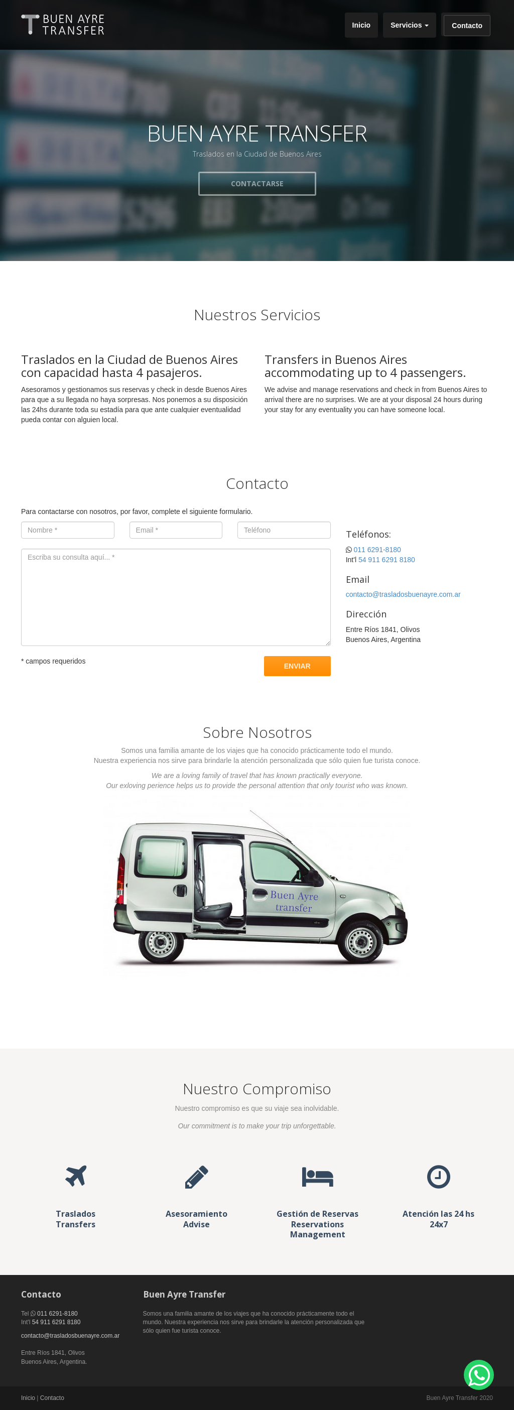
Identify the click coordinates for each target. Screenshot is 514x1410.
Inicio (361, 25)
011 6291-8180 (377, 550)
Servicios (410, 25)
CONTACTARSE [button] (257, 183)
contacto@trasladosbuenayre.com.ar (403, 594)
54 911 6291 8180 (386, 560)
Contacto (467, 26)
